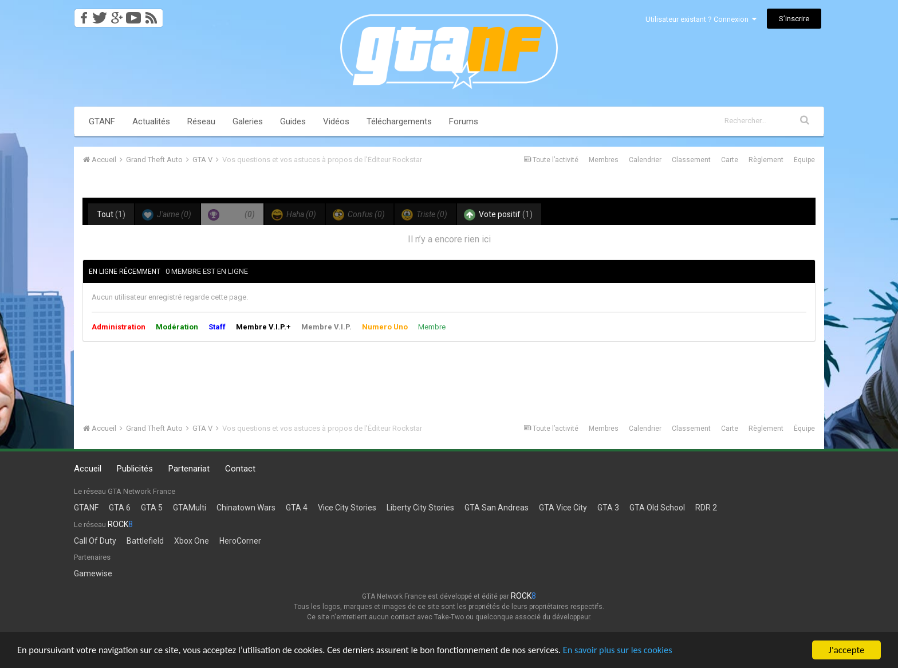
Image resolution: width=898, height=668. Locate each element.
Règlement (766, 160)
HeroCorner (240, 540)
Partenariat (189, 468)
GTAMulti (189, 507)
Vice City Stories (347, 507)
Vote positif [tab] (498, 215)
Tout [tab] (111, 214)
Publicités (135, 468)
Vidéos (336, 121)
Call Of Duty (95, 540)
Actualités (151, 121)
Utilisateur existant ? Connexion (701, 19)
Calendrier (645, 160)
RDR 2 (706, 507)
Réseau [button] (201, 121)
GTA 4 (297, 507)
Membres (604, 160)
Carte (729, 160)
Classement (691, 160)
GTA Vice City (563, 507)
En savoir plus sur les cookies (639, 651)
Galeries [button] (248, 121)
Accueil (87, 468)
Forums (463, 121)
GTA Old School (657, 507)
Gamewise (93, 573)
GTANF (102, 121)
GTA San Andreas (496, 507)
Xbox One (191, 540)
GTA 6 (120, 507)
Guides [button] (293, 121)
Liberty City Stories (420, 507)
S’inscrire (794, 18)
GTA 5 (152, 507)
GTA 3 (608, 507)
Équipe (804, 160)
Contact (240, 468)
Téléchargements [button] (399, 121)
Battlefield (145, 540)
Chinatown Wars (245, 507)
